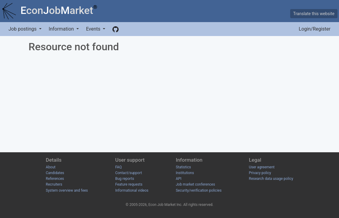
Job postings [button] (23, 29)
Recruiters (54, 184)
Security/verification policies (199, 190)
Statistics (183, 167)
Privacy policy (260, 173)
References (55, 179)
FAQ (118, 167)
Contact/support (128, 173)
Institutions (185, 173)
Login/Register (315, 29)
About (50, 167)
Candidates (55, 173)
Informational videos (132, 190)
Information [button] (62, 29)
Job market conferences (195, 184)
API (179, 179)
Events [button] (94, 29)
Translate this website (313, 13)
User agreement (262, 167)
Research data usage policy (271, 179)
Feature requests (129, 184)
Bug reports (124, 179)
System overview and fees (67, 190)
